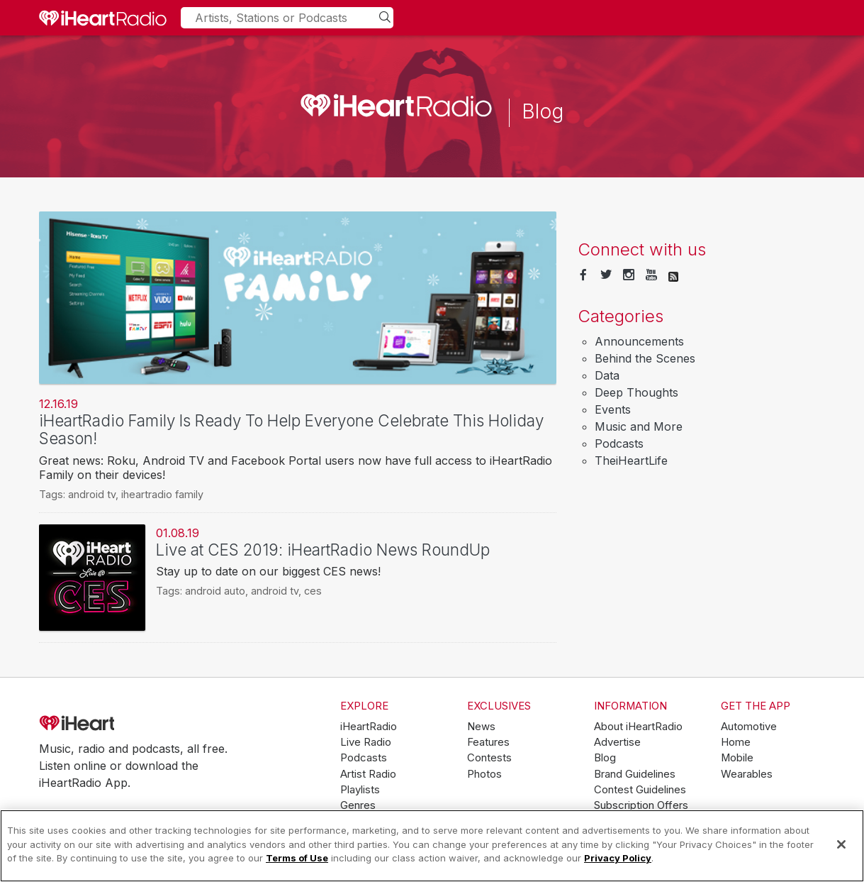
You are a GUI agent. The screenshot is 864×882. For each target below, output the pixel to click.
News (481, 726)
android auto (215, 591)
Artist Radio (368, 774)
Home (736, 742)
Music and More (639, 426)
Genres (358, 805)
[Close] (841, 844)
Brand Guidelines (634, 774)
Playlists (360, 789)
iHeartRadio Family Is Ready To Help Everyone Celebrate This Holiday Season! (291, 429)
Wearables (747, 774)
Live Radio (365, 742)
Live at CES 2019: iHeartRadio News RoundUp (323, 549)
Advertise (617, 742)
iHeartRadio (117, 723)
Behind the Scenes (645, 358)
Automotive (749, 726)
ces (313, 591)
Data (607, 375)
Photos (484, 774)
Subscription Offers (641, 805)
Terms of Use (297, 858)
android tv (92, 494)
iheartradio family (162, 494)
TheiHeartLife (631, 460)
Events (613, 409)
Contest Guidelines (640, 789)
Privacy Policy (617, 858)
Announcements (639, 341)
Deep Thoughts (636, 392)
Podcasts (619, 443)
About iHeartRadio (638, 726)
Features (488, 742)
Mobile (737, 757)
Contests (489, 757)
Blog (605, 757)
